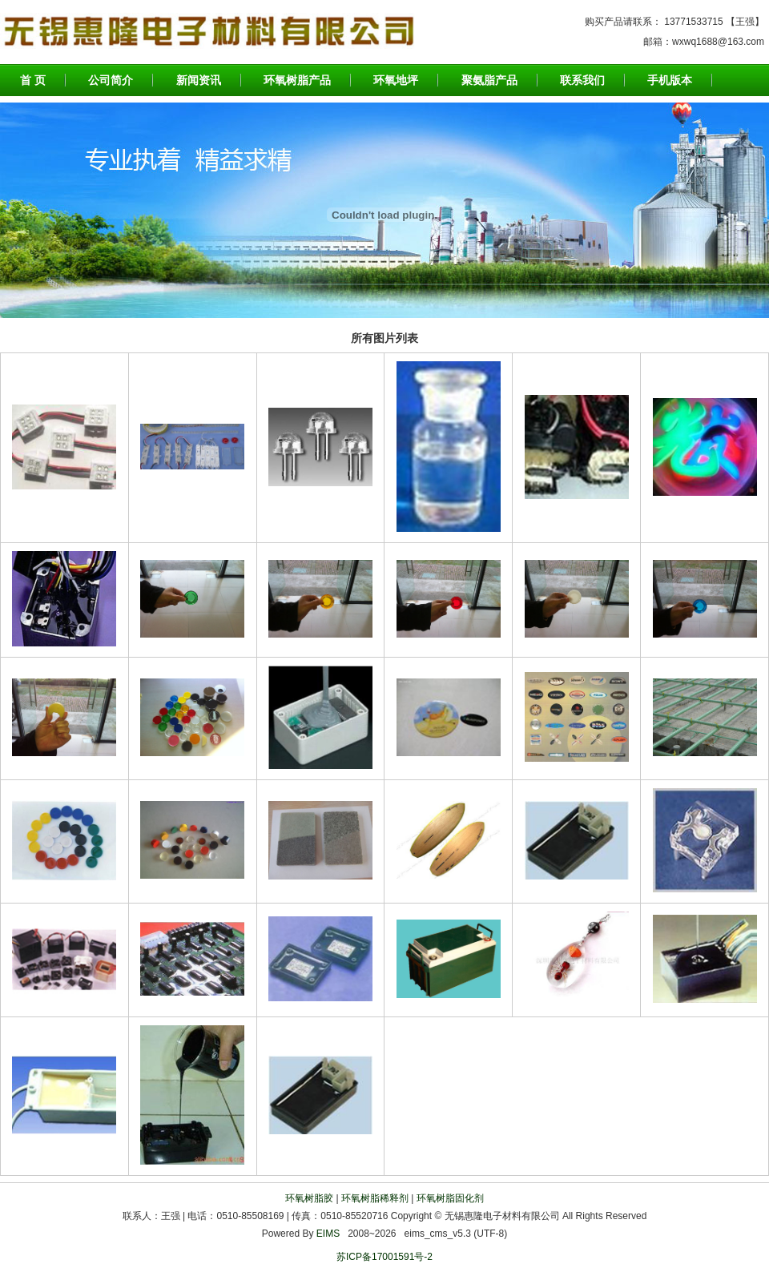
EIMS (328, 1233)
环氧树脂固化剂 (450, 1198)
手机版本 (669, 80)
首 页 (33, 80)
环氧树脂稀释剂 (375, 1198)
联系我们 (582, 80)
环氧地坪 (395, 80)
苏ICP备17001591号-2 (384, 1256)
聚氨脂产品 (489, 80)
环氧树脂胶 (309, 1198)
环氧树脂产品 (297, 80)
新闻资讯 (198, 80)
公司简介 (110, 80)
